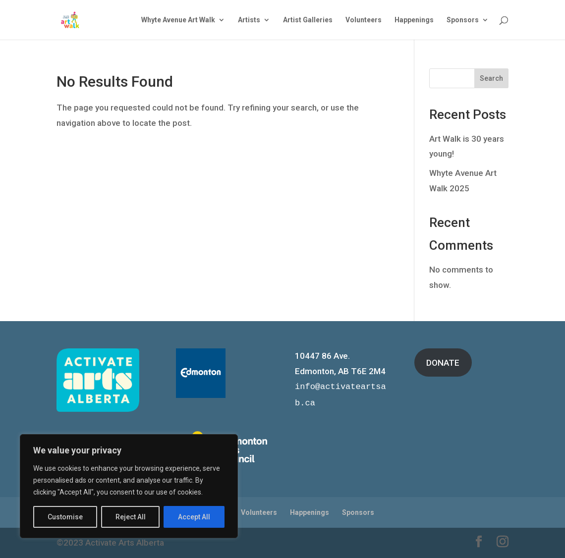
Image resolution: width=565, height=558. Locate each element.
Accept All (194, 517)
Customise (65, 517)
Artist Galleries (308, 20)
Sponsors (463, 20)
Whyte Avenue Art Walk (178, 20)
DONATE (442, 363)
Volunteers (363, 20)
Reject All (130, 517)
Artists (249, 20)
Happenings (414, 20)
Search (491, 78)
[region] (129, 486)
